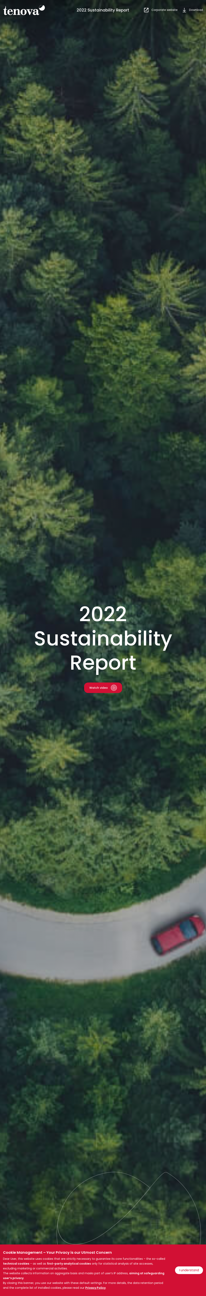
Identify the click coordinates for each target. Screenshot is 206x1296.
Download (196, 10)
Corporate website (164, 10)
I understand (189, 1270)
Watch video (98, 688)
